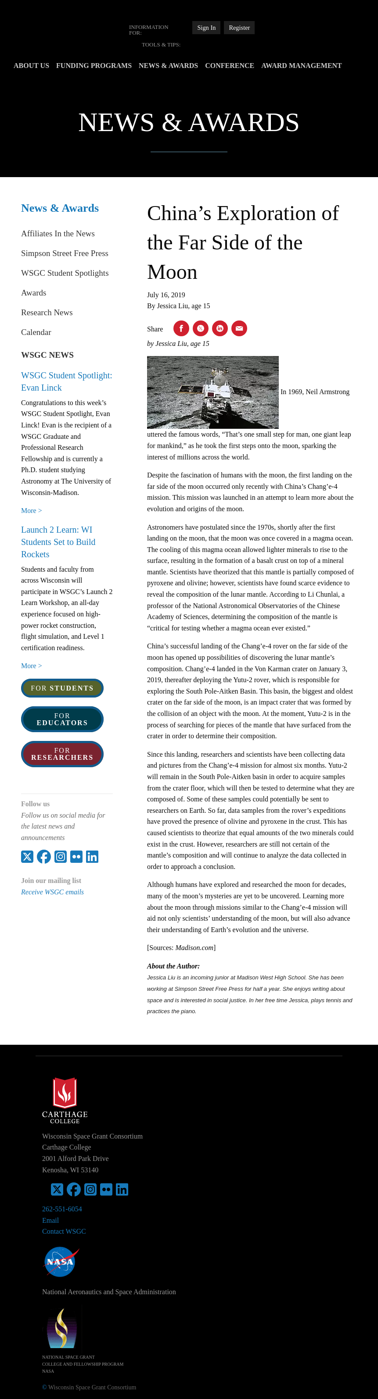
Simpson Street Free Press (64, 253)
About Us (46, 65)
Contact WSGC (64, 1231)
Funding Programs (109, 65)
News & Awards (183, 65)
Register (239, 27)
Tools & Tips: (161, 44)
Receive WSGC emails (52, 892)
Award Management (316, 65)
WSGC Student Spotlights (65, 273)
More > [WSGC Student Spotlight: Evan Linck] (31, 510)
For (62, 688)
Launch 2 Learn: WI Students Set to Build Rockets (58, 542)
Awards (33, 292)
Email (50, 1220)
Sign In (206, 27)
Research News (47, 312)
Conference (244, 65)
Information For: (149, 30)
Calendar (36, 332)
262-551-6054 (62, 1209)
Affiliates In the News (58, 233)
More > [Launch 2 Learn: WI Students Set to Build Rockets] (31, 665)
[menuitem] (155, 30)
